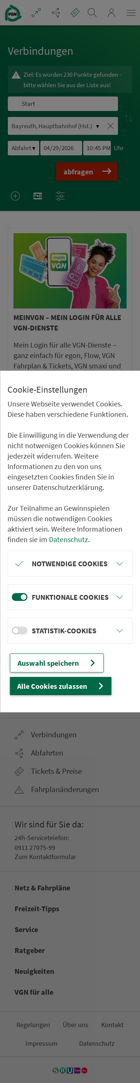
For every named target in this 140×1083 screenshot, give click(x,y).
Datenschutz (68, 539)
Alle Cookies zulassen (61, 686)
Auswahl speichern (57, 663)
